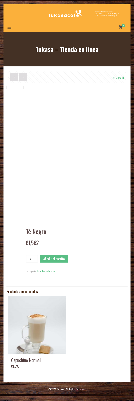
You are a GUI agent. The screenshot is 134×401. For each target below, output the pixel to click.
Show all (118, 77)
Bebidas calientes (46, 271)
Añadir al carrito (54, 258)
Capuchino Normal (26, 360)
